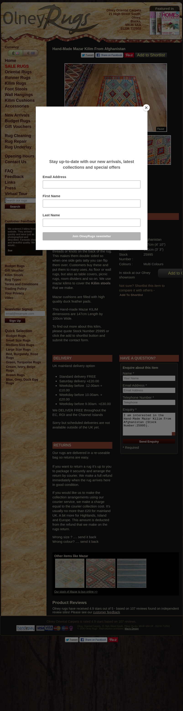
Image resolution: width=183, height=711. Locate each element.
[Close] (146, 107)
